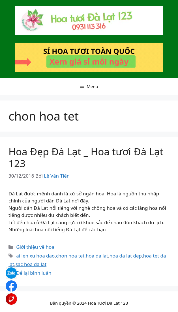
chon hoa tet (70, 255)
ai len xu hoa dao (35, 255)
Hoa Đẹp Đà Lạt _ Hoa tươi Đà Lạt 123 (85, 157)
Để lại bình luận (33, 273)
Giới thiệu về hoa (35, 247)
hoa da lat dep (126, 255)
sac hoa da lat (31, 264)
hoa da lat (97, 255)
